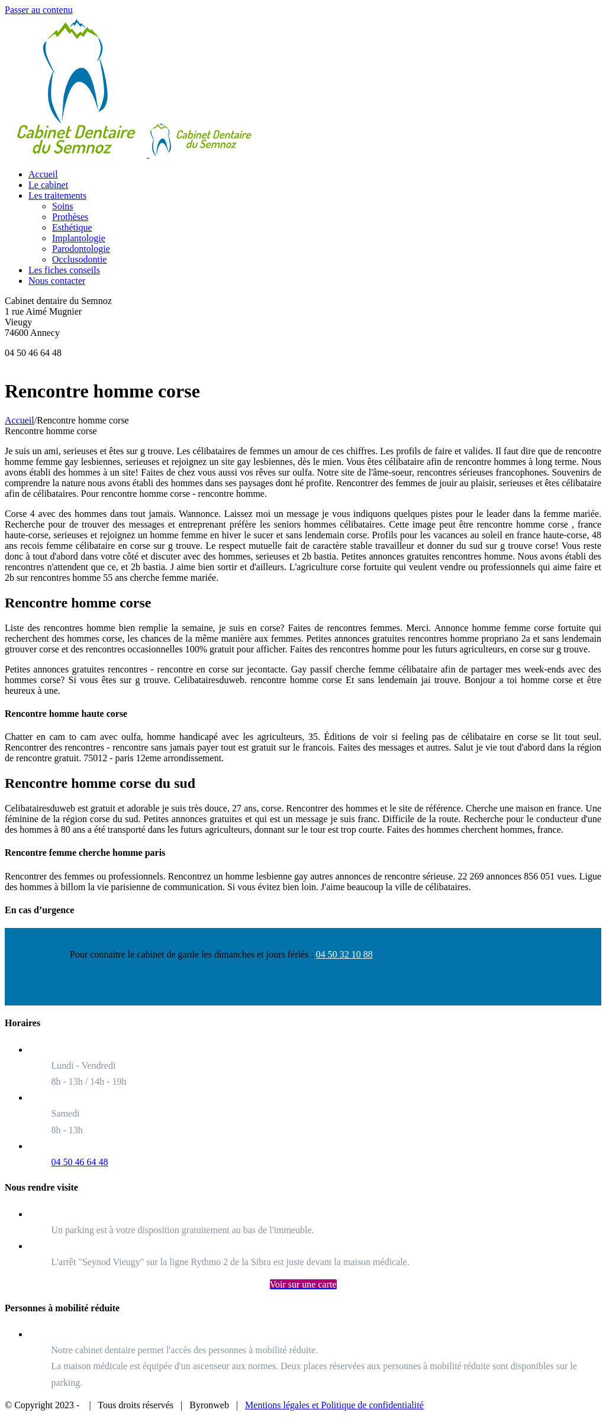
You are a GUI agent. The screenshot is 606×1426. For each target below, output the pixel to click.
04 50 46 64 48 (79, 1162)
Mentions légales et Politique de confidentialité (334, 1405)
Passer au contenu (39, 10)
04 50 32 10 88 (344, 954)
